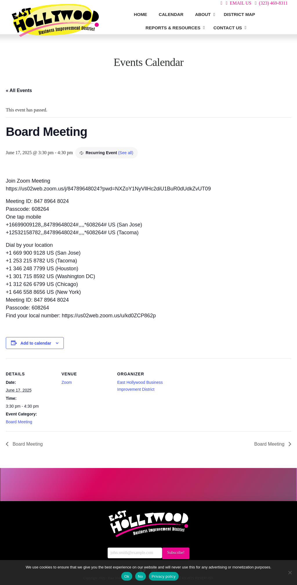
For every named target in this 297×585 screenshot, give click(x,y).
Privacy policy (164, 576)
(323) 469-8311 (273, 3)
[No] (290, 572)
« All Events (19, 90)
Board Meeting (19, 422)
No (140, 576)
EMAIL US (240, 3)
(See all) (125, 152)
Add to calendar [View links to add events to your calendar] (36, 343)
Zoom (66, 382)
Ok (126, 576)
